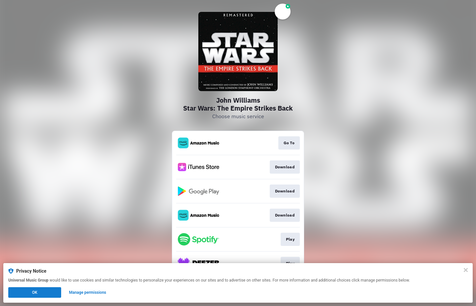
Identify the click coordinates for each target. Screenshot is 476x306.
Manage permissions (87, 292)
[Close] (465, 270)
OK (34, 292)
